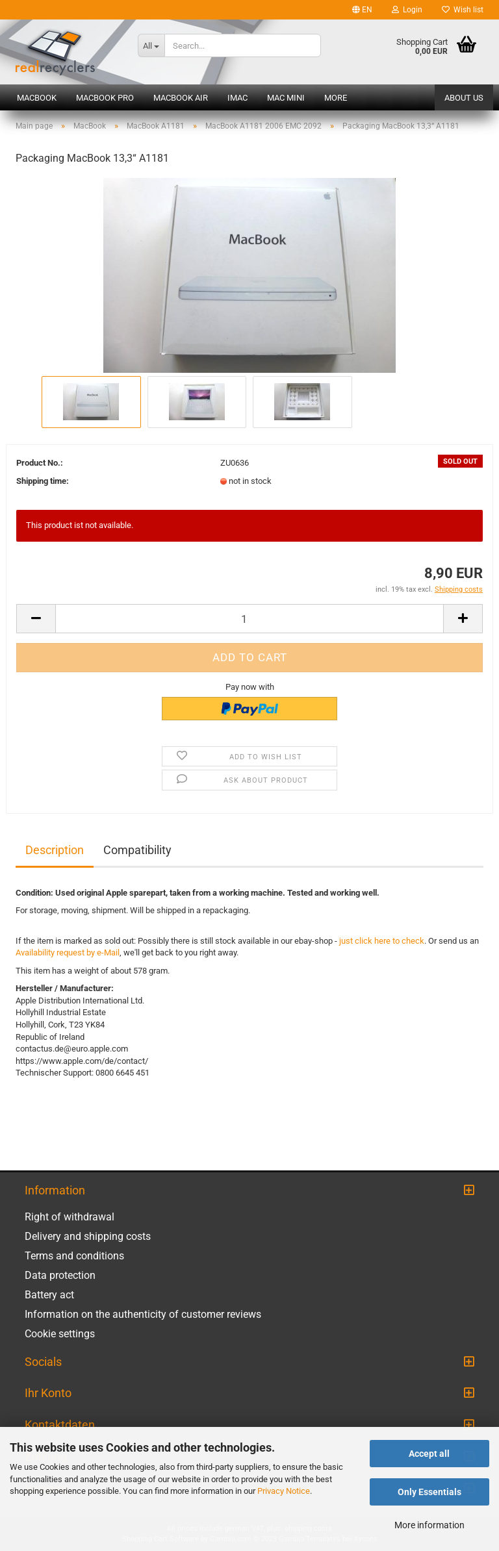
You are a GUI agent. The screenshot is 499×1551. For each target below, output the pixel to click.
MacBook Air (180, 98)
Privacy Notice (283, 1491)
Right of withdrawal (69, 1217)
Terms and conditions (74, 1256)
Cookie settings (60, 1334)
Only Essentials (429, 1492)
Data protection (60, 1275)
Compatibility (137, 850)
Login (407, 9)
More (335, 98)
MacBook (37, 98)
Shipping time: (42, 481)
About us (463, 98)
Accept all (429, 1453)
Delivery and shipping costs (88, 1236)
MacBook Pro (105, 98)
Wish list (462, 9)
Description (54, 850)
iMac (237, 98)
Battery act (49, 1295)
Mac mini (286, 98)
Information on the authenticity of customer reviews (143, 1314)
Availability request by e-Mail (68, 952)
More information (429, 1525)
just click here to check (381, 941)
